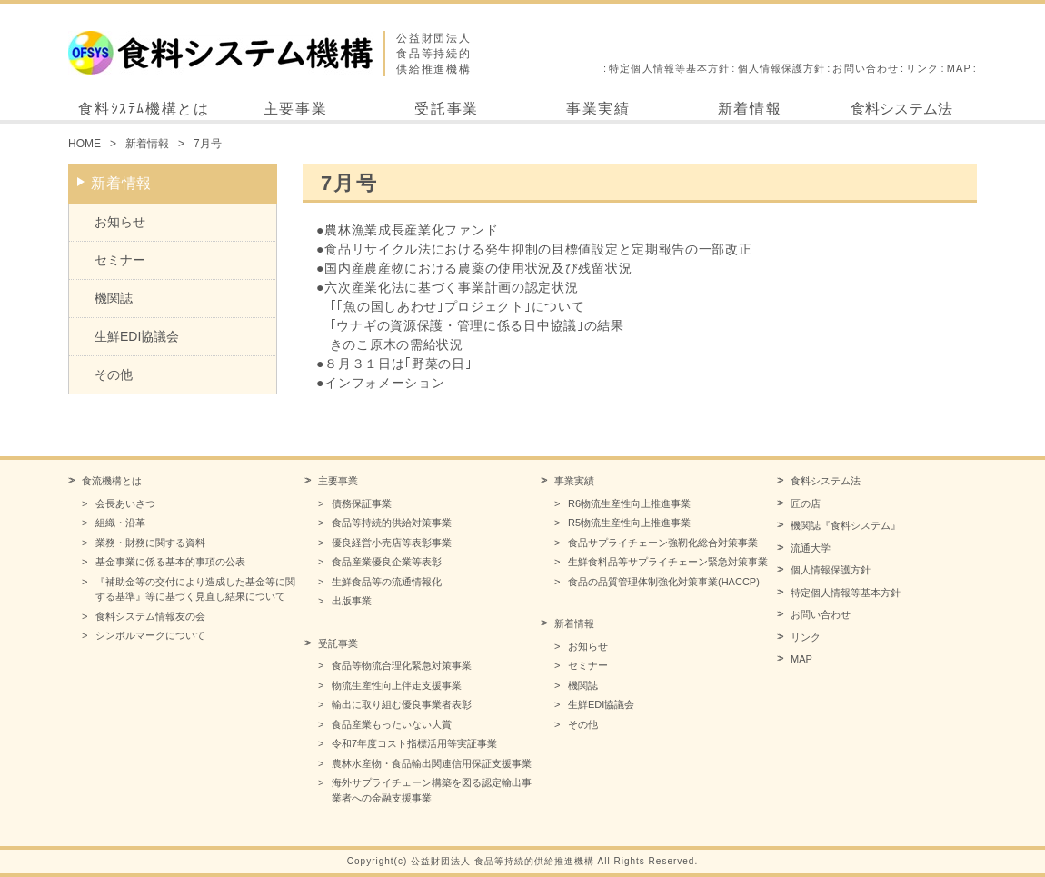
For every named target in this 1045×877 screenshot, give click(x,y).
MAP (959, 68)
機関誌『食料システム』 (846, 525)
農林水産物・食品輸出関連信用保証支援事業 (432, 763)
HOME (84, 143)
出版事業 (352, 600)
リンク (922, 68)
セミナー (120, 260)
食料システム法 (901, 108)
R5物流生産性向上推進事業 (629, 522)
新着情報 (749, 108)
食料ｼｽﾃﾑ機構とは (143, 108)
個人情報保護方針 (782, 68)
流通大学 (811, 548)
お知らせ (120, 221)
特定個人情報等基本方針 (669, 68)
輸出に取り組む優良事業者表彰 (402, 704)
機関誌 (114, 298)
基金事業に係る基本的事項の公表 (170, 561)
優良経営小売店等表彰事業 (392, 542)
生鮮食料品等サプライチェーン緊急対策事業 (668, 561)
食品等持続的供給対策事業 (392, 522)
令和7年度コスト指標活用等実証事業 (414, 743)
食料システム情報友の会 (150, 616)
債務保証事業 (362, 503)
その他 (114, 374)
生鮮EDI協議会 (137, 336)
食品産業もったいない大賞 (392, 724)
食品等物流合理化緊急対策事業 (402, 665)
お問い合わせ (865, 68)
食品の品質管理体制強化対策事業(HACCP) (664, 581)
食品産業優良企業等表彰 (387, 561)
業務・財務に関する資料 (150, 542)
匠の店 (806, 503)
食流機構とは (112, 480)
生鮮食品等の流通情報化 (387, 581)
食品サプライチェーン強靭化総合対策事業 (663, 542)
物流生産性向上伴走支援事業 (397, 685)
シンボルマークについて (150, 635)
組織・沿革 (120, 522)
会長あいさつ (125, 503)
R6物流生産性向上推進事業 (629, 503)
